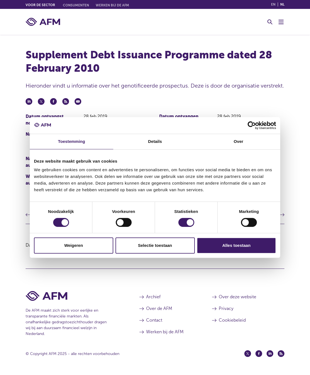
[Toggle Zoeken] (270, 22)
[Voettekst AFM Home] (74, 296)
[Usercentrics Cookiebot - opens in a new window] (251, 125)
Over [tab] (238, 141)
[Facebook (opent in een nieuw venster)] (258, 353)
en (273, 4)
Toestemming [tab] (71, 141)
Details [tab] (155, 141)
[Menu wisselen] (281, 22)
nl (282, 4)
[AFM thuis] (43, 22)
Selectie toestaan (155, 245)
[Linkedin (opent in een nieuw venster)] (270, 353)
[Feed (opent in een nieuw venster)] (281, 353)
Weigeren (73, 245)
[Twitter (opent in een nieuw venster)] (247, 353)
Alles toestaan (236, 245)
